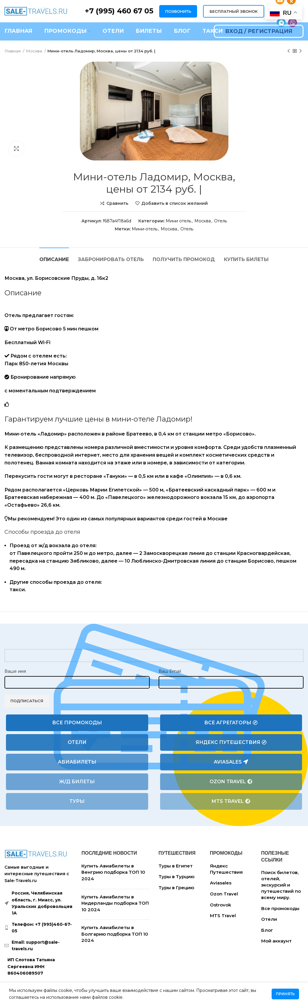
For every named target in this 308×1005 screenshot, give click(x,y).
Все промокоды (77, 722)
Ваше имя (15, 671)
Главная (12, 51)
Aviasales (231, 762)
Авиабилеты (77, 762)
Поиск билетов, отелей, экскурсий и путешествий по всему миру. (281, 885)
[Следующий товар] (301, 51)
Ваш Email (170, 671)
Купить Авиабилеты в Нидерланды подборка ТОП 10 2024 (115, 903)
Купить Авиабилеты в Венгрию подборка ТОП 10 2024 (113, 872)
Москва (34, 51)
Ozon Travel (231, 781)
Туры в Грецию (176, 887)
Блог (267, 930)
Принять (285, 994)
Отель (220, 221)
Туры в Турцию (176, 876)
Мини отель (178, 221)
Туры (77, 801)
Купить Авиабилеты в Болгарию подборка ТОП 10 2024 (114, 934)
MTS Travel (231, 801)
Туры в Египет (176, 866)
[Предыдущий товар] (289, 51)
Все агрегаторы (231, 723)
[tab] (54, 256)
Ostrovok (220, 905)
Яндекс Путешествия (231, 742)
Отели (77, 742)
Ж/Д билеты (77, 781)
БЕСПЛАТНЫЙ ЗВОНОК (234, 11)
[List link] (38, 927)
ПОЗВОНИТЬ (178, 11)
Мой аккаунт (276, 941)
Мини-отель (144, 229)
